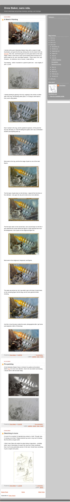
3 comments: (39, 355)
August (54, 53)
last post (6, 53)
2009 (51, 79)
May (53, 67)
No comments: (39, 424)
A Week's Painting (11, 19)
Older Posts (41, 492)
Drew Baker (62, 85)
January (54, 76)
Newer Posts (4, 492)
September (55, 51)
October (54, 49)
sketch (34, 426)
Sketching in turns (11, 433)
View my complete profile (57, 96)
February (54, 74)
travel (41, 356)
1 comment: (40, 485)
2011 (51, 42)
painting (34, 356)
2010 (51, 44)
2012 (51, 40)
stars (38, 356)
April (53, 69)
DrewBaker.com (53, 94)
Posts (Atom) (12, 495)
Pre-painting (8, 364)
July (53, 55)
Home (23, 492)
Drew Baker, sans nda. (17, 8)
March (54, 71)
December (55, 46)
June (53, 58)
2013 (51, 38)
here (9, 369)
